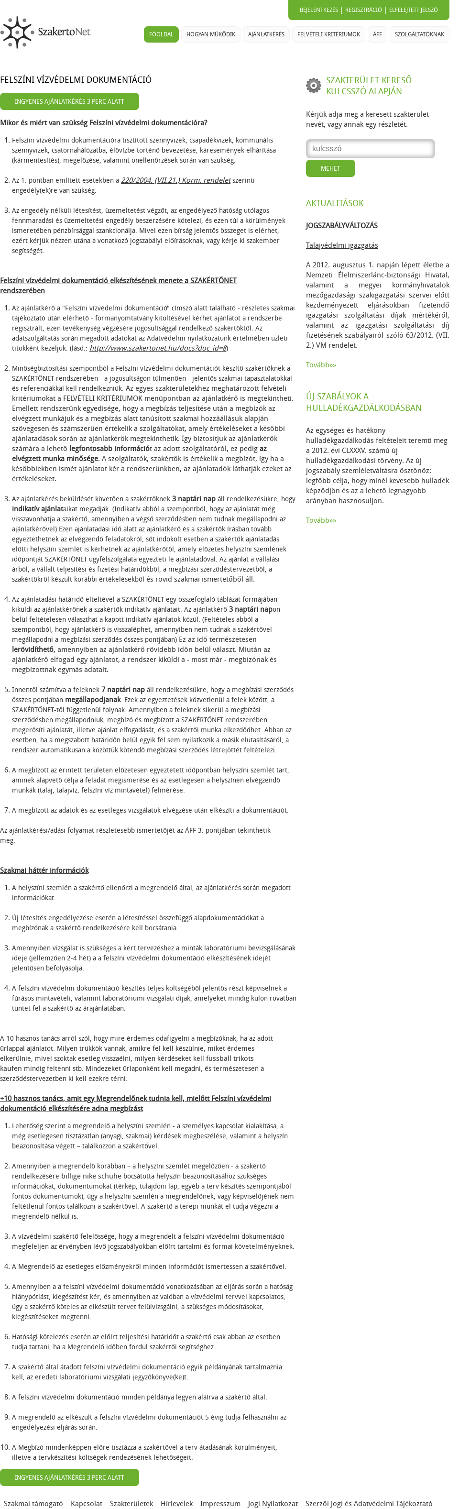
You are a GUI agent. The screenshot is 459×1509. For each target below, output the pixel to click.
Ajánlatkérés (266, 34)
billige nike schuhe (91, 1176)
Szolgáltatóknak (419, 34)
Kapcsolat (86, 1503)
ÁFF (377, 34)
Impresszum (220, 1503)
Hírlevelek (177, 1503)
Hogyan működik (210, 34)
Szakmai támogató (33, 1503)
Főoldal (161, 34)
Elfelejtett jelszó (413, 10)
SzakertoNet (47, 32)
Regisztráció (363, 10)
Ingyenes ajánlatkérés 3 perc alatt (69, 101)
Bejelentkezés (319, 10)
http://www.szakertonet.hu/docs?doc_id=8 (157, 348)
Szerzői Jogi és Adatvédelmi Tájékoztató (369, 1503)
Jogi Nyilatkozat (273, 1503)
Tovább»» (321, 365)
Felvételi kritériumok (328, 34)
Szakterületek (131, 1503)
